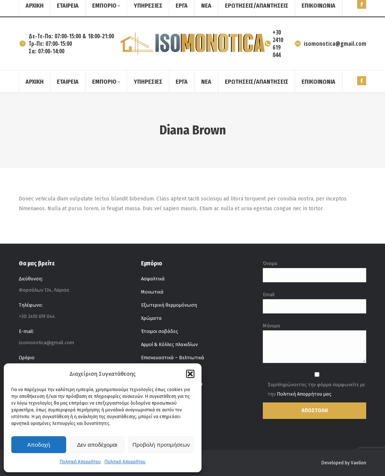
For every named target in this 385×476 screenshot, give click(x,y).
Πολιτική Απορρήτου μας (304, 394)
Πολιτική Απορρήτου (80, 461)
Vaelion (358, 462)
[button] (190, 374)
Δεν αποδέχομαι (97, 444)
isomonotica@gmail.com (330, 43)
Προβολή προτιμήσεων (161, 444)
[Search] (347, 8)
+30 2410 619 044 (274, 44)
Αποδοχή (38, 444)
